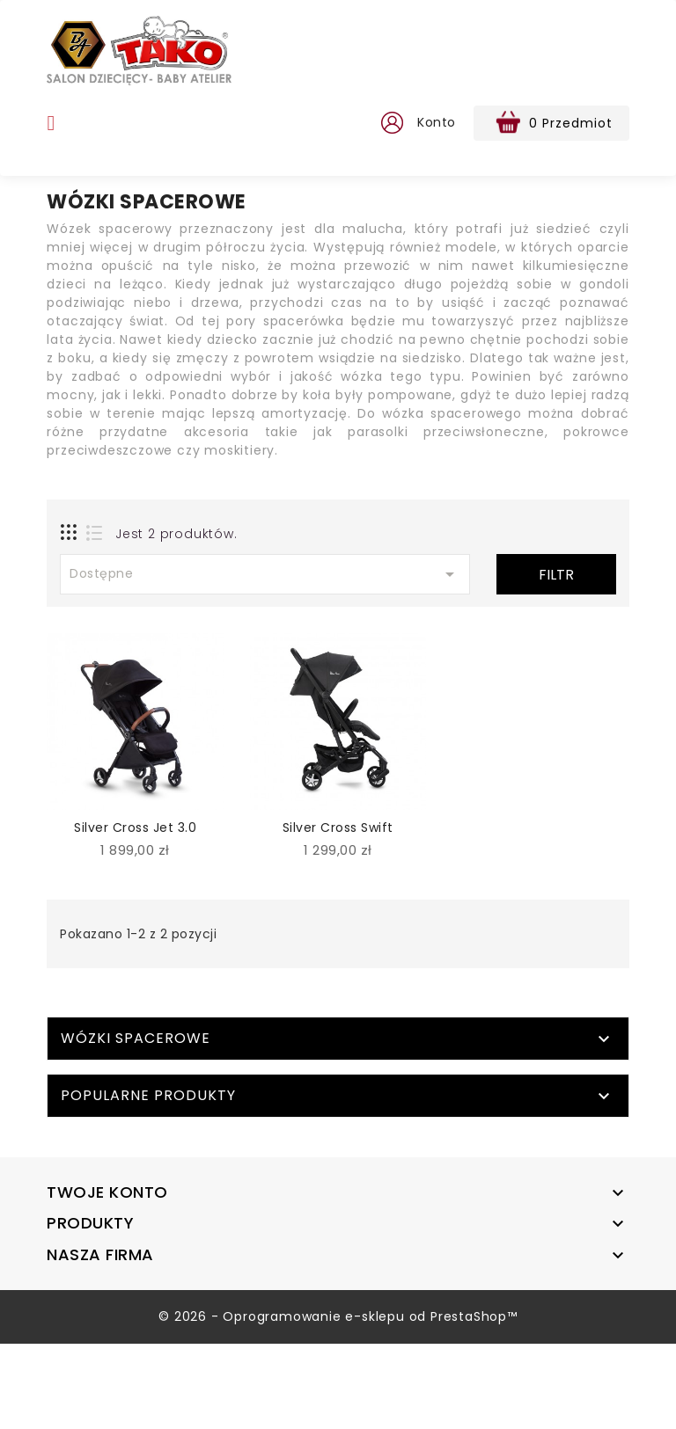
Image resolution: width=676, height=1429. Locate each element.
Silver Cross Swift (338, 827)
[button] (390, 123)
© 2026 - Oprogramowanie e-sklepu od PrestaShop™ (338, 1402)
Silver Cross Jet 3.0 (135, 827)
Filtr (556, 575)
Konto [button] (436, 122)
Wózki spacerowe (135, 1123)
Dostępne (265, 574)
